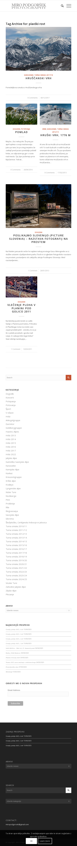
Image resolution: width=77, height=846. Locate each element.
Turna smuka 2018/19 (16, 556)
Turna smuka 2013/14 (16, 537)
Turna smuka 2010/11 (16, 526)
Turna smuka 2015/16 (16, 545)
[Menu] (67, 5)
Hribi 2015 (11, 443)
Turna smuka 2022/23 (16, 571)
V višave (10, 412)
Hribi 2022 (11, 454)
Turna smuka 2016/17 (16, 549)
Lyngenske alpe (13, 488)
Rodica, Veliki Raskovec (13, 653)
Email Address (14, 690)
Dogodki (16, 129)
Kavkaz (9, 473)
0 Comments (32, 98)
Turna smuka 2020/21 (16, 564)
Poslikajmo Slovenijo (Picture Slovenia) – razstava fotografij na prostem (38, 239)
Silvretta (10, 518)
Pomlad (21, 132)
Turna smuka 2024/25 (16, 579)
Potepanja (25, 129)
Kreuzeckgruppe (14, 477)
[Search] (61, 5)
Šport (8, 409)
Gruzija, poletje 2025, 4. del (14, 629)
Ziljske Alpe (11, 590)
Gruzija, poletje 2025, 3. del (14, 634)
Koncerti (10, 397)
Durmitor (10, 424)
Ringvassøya (12, 511)
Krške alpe (11, 480)
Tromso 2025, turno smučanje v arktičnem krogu (21, 662)
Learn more (45, 841)
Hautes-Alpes (12, 431)
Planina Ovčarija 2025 (13, 657)
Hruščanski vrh (39, 78)
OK (31, 841)
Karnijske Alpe (12, 469)
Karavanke (28, 75)
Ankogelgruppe (13, 420)
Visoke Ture (11, 583)
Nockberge (11, 496)
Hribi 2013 (11, 435)
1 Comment (32, 270)
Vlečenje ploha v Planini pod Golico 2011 (21, 308)
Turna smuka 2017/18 (43, 75)
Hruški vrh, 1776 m (55, 135)
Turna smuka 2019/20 (16, 560)
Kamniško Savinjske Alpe (17, 461)
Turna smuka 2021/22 (16, 567)
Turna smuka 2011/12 (16, 530)
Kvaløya (9, 484)
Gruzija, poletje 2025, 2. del (14, 639)
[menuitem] (61, 5)
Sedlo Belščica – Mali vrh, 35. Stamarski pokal (20, 648)
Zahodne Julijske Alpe (16, 586)
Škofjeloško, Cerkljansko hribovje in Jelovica (26, 522)
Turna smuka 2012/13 (16, 533)
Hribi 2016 (11, 446)
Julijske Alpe (11, 458)
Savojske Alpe (12, 514)
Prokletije (10, 503)
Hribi (44, 129)
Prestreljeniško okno (12, 667)
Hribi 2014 (11, 439)
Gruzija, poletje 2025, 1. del (14, 643)
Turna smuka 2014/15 (16, 541)
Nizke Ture (11, 492)
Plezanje (10, 594)
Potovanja (10, 405)
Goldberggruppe (14, 427)
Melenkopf (9, 672)
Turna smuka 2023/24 (16, 575)
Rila (7, 507)
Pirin (8, 499)
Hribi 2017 (11, 450)
